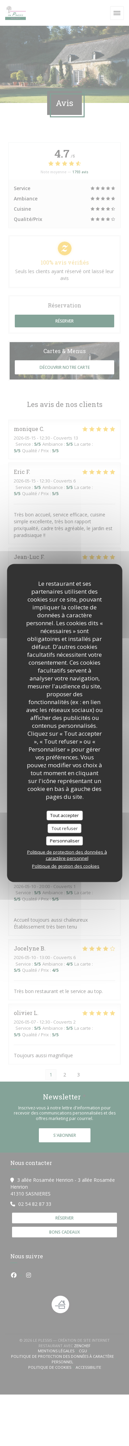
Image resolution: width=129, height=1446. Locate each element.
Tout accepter (64, 815)
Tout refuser (65, 828)
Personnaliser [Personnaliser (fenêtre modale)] (64, 841)
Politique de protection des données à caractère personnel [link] (67, 855)
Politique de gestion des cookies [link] (65, 866)
